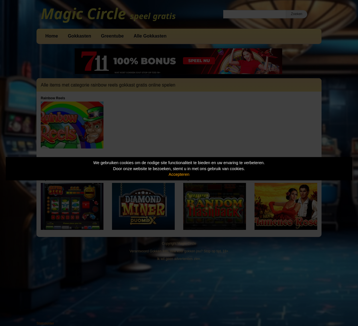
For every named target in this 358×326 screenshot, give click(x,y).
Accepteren (179, 174)
